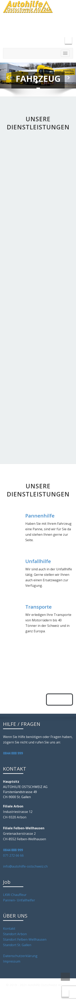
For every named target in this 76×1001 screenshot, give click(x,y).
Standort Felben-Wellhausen (24, 939)
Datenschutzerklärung (20, 956)
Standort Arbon (15, 934)
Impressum (11, 961)
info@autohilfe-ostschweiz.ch (25, 866)
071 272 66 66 (13, 855)
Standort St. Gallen (17, 945)
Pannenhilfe (40, 515)
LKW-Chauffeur (15, 894)
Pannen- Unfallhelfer (19, 900)
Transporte (38, 606)
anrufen (59, 699)
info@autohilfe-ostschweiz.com (33, 24)
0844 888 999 (13, 753)
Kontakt (9, 928)
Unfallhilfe (38, 561)
